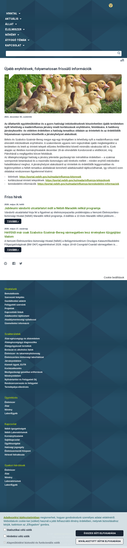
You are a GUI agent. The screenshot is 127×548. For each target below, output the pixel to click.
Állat (7, 406)
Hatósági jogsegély (14, 447)
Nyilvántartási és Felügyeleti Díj (21, 379)
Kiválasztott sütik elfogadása (100, 541)
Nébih (32, 5)
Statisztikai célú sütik (18, 529)
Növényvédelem (13, 376)
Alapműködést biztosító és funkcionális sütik (32, 542)
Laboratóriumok (13, 481)
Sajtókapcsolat (12, 440)
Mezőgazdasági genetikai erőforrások (23, 372)
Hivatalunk (11, 289)
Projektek (9, 308)
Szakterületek (12, 334)
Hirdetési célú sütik (16, 536)
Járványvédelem (13, 361)
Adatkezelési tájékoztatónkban (22, 517)
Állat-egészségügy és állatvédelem (22, 338)
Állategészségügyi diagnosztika (21, 342)
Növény (8, 409)
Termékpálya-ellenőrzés (17, 387)
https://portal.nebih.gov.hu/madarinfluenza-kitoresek (50, 176)
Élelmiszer (10, 402)
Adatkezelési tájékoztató (17, 316)
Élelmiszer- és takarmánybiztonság (22, 353)
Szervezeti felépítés (14, 297)
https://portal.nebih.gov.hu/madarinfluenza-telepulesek (77, 180)
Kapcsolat (10, 424)
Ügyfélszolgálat (12, 443)
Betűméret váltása (122, 60)
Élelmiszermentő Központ (18, 451)
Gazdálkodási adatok (15, 301)
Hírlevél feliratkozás (15, 455)
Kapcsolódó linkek (14, 312)
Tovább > (13, 221)
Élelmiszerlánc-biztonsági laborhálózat (24, 357)
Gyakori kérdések (15, 465)
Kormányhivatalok (14, 436)
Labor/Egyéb (11, 413)
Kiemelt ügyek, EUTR (15, 364)
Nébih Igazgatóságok (15, 428)
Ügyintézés (11, 397)
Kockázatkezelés (13, 368)
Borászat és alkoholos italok (19, 350)
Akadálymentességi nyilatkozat (20, 319)
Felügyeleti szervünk (15, 305)
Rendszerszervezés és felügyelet (21, 383)
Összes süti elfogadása (100, 533)
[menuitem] (63, 13)
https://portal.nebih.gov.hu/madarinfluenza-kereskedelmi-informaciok (78, 183)
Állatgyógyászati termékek (18, 346)
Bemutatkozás (12, 293)
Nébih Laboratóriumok (16, 432)
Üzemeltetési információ (17, 323)
